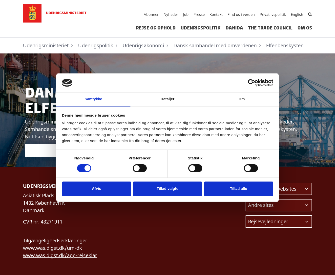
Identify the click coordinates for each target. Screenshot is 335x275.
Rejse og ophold (156, 28)
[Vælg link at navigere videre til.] (279, 189)
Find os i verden (241, 14)
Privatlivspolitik (273, 14)
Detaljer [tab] (167, 99)
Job (185, 14)
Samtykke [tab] (93, 99)
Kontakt (216, 14)
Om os (304, 28)
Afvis (96, 189)
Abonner (151, 14)
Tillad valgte (167, 189)
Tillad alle (238, 189)
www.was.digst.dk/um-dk (52, 248)
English (297, 14)
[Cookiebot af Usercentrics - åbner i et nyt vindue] (251, 82)
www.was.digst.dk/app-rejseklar (60, 255)
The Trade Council (270, 28)
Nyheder (171, 14)
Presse (199, 14)
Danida (234, 28)
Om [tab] (241, 99)
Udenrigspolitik (201, 28)
